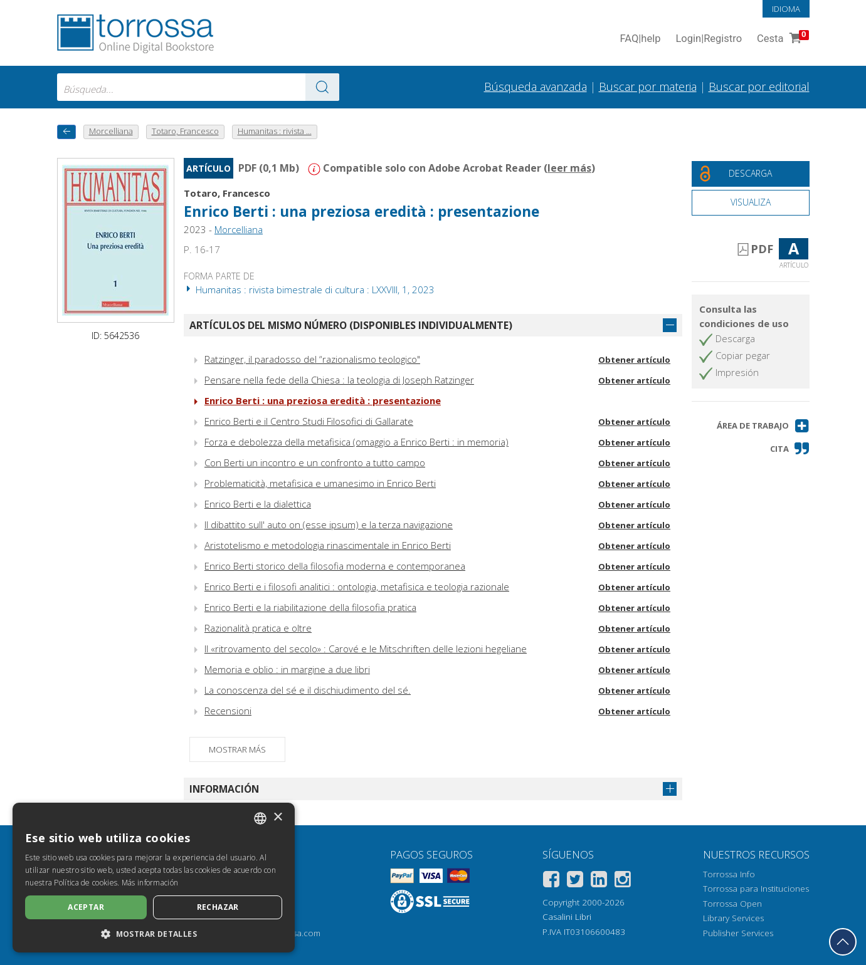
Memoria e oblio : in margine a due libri (287, 669)
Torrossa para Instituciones (756, 888)
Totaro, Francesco (227, 193)
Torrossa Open (732, 903)
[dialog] (154, 877)
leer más (569, 168)
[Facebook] (551, 881)
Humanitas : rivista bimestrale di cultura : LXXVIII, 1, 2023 (309, 289)
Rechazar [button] (218, 907)
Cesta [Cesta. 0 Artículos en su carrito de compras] (781, 39)
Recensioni (227, 710)
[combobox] (198, 87)
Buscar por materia (648, 86)
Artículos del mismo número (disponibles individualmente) (350, 325)
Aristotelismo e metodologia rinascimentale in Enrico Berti (327, 545)
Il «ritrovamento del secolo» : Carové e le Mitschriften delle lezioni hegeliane (365, 648)
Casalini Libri (566, 916)
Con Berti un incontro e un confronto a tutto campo (314, 462)
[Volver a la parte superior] (843, 942)
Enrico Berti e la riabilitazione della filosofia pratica (310, 607)
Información (224, 789)
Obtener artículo (634, 359)
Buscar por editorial (759, 86)
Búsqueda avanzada (535, 86)
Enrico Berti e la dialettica (257, 504)
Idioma (786, 8)
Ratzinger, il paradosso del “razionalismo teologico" (312, 359)
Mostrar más (237, 749)
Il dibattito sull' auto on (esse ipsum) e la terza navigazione (328, 524)
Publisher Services (738, 933)
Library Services (733, 918)
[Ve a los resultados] (322, 87)
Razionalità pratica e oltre (258, 628)
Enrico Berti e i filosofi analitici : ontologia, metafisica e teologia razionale (356, 586)
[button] (763, 425)
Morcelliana (238, 229)
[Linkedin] (599, 881)
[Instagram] (622, 881)
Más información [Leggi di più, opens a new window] (150, 882)
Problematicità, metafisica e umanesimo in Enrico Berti (320, 483)
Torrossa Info (729, 874)
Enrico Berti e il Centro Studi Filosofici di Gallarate (308, 421)
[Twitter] (575, 881)
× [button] (277, 817)
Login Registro (708, 39)
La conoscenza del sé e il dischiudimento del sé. (307, 690)
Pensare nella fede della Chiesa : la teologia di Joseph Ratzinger (339, 379)
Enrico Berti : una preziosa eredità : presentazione (361, 211)
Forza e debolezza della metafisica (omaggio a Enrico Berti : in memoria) (356, 442)
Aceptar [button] (86, 907)
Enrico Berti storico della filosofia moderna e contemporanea (334, 566)
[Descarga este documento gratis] (750, 174)
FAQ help (640, 39)
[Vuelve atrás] (66, 132)
